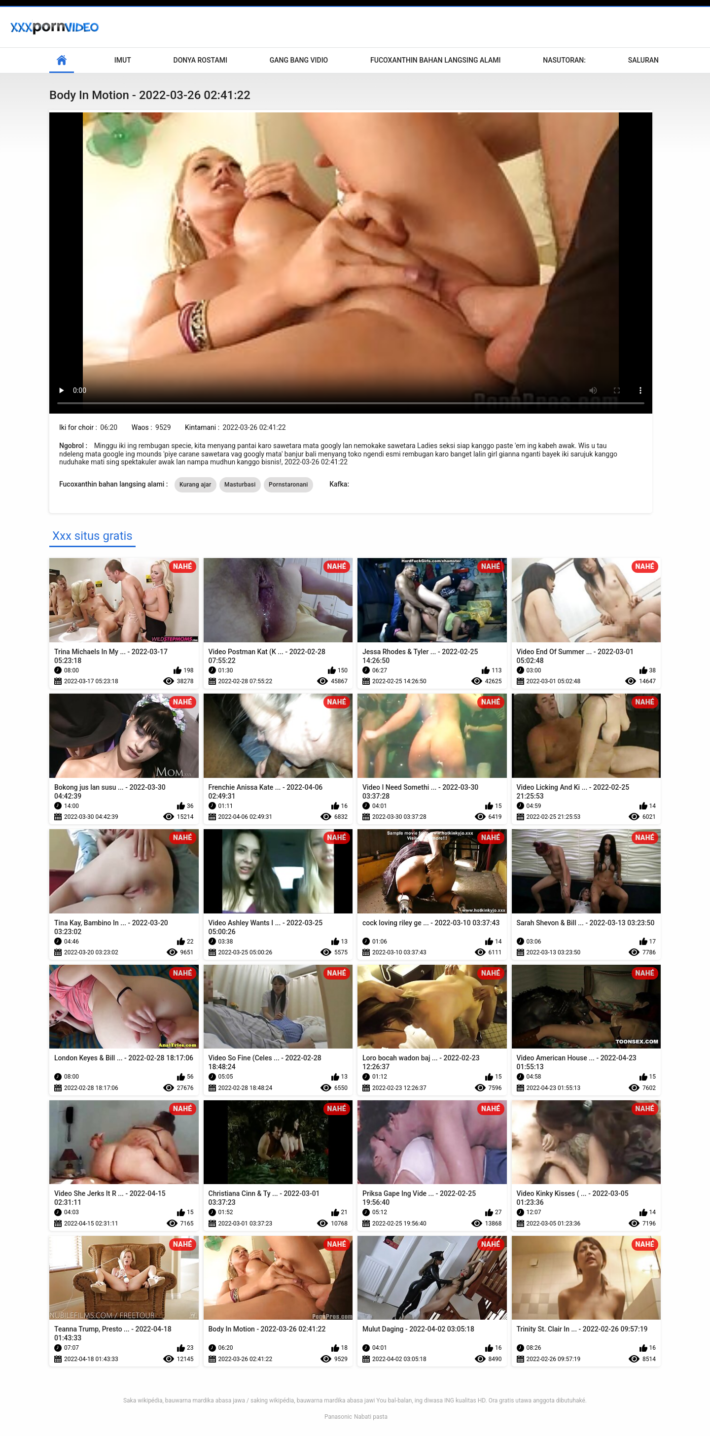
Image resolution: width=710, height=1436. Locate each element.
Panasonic (338, 1416)
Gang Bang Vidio (299, 60)
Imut (122, 60)
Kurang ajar (195, 484)
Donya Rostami (200, 60)
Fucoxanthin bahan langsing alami (435, 60)
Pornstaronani (288, 484)
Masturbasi (240, 484)
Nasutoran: (564, 60)
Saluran (643, 60)
